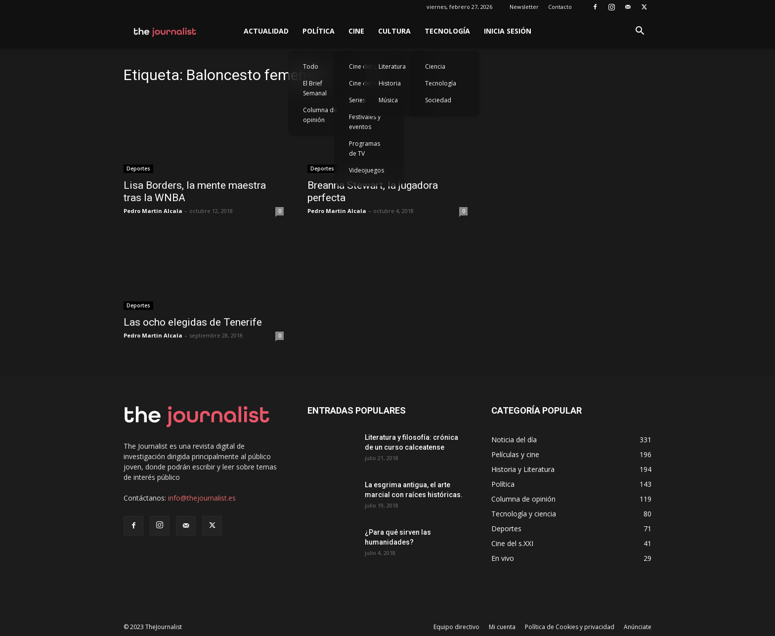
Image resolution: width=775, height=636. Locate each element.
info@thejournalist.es (202, 498)
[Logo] (165, 31)
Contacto (560, 6)
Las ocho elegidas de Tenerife (193, 322)
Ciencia (435, 66)
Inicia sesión (507, 31)
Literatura (392, 66)
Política (318, 31)
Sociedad (438, 100)
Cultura (394, 31)
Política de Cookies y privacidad (569, 627)
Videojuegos (366, 170)
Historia (390, 83)
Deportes (138, 168)
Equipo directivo (456, 627)
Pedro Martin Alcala (153, 210)
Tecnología (447, 31)
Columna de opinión (320, 115)
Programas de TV (364, 148)
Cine (356, 31)
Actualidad (266, 31)
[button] (639, 32)
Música (388, 100)
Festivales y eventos (365, 122)
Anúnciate (637, 627)
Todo (310, 66)
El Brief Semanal (315, 88)
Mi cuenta (502, 627)
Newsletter (524, 6)
